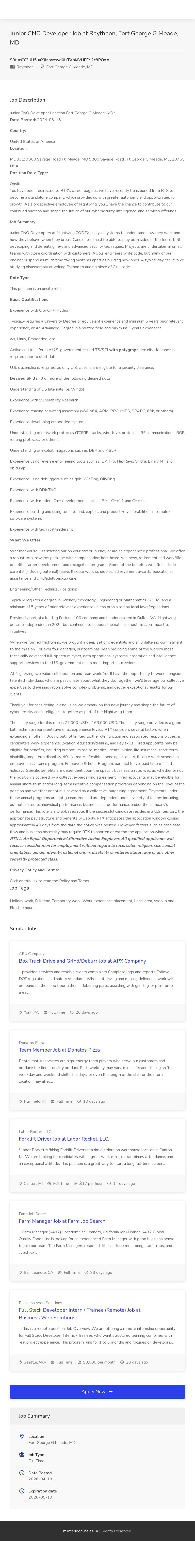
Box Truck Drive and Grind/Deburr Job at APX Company (82, 961)
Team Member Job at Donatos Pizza (59, 1050)
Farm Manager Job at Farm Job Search (62, 1221)
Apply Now (97, 1392)
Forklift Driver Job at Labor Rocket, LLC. (64, 1139)
